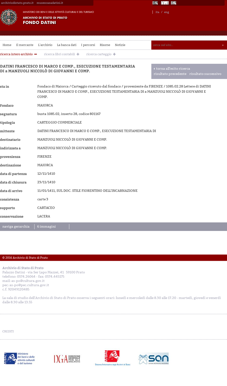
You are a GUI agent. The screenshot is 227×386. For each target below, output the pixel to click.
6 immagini (46, 227)
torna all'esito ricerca (173, 69)
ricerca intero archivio (16, 54)
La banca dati (66, 45)
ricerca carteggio (98, 54)
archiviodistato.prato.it (17, 3)
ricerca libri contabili (59, 54)
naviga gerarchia (16, 227)
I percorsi (88, 45)
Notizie (120, 45)
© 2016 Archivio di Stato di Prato (25, 257)
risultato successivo (205, 74)
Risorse (105, 45)
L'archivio (45, 45)
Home (7, 45)
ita (157, 12)
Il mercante (24, 45)
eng (166, 12)
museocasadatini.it (50, 3)
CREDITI (8, 331)
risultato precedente (170, 74)
